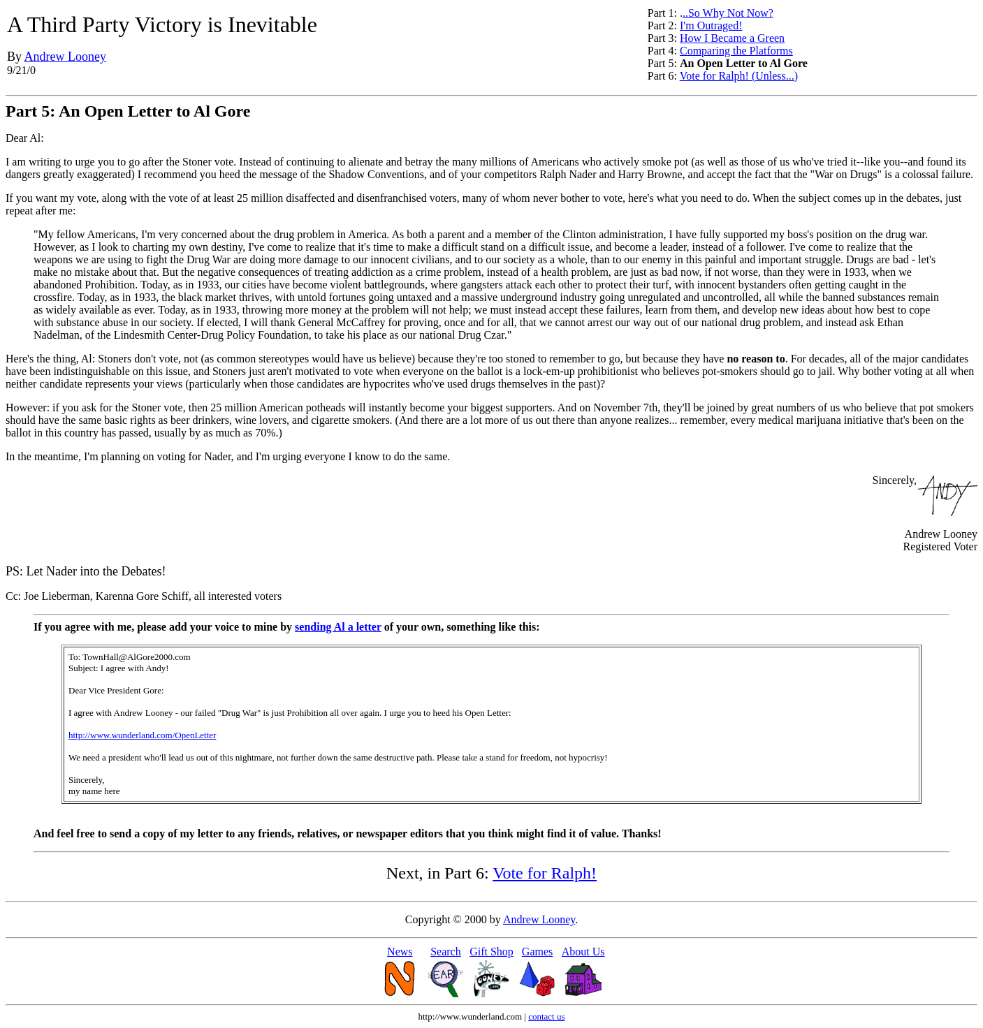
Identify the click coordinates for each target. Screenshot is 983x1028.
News (399, 951)
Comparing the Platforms (736, 51)
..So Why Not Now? (728, 13)
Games (537, 951)
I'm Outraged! (711, 25)
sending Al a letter (338, 627)
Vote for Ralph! (545, 873)
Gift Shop (491, 951)
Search (445, 951)
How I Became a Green (732, 38)
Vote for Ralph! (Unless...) (739, 76)
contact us (546, 1016)
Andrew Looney (65, 57)
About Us (583, 951)
